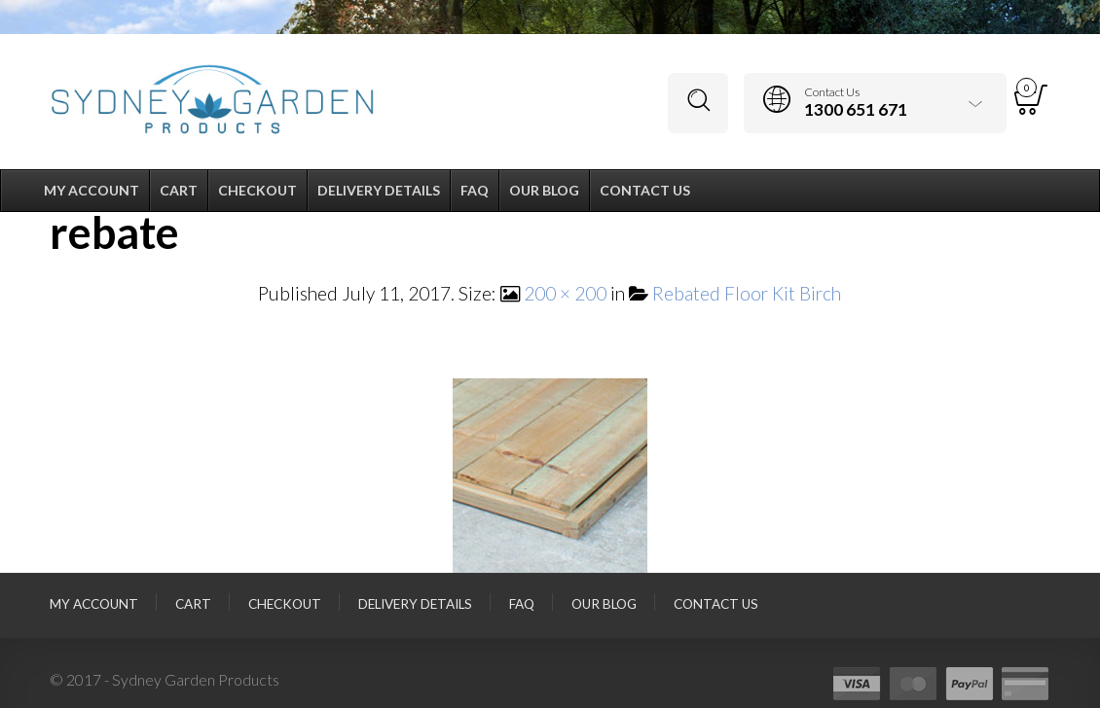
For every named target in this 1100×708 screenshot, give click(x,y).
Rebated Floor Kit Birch (746, 293)
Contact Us (716, 604)
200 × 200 (565, 293)
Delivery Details (415, 604)
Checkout (284, 604)
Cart (193, 604)
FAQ (521, 604)
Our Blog (604, 604)
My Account (94, 604)
